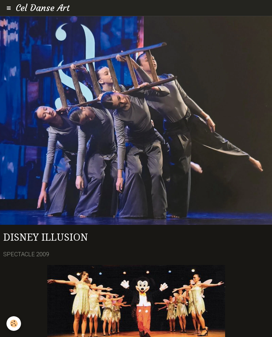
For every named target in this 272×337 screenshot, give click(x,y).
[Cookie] (13, 323)
